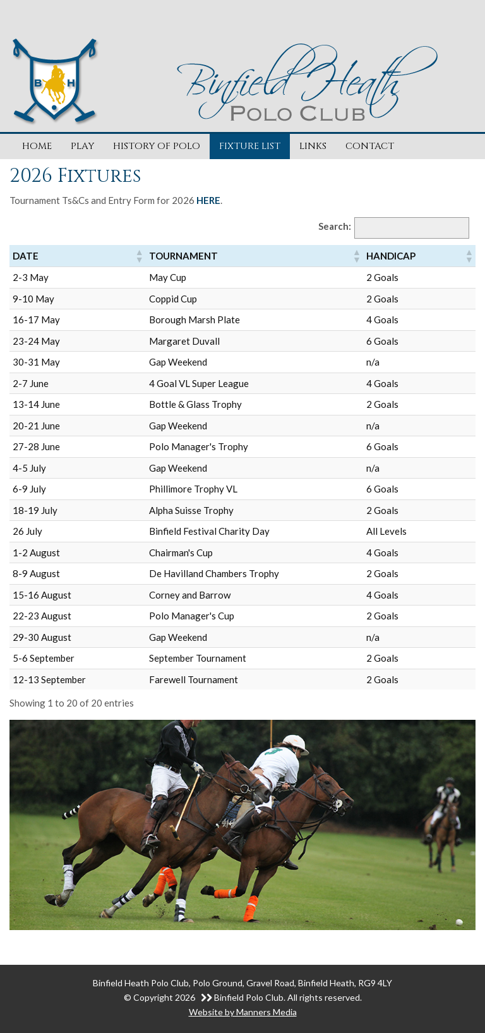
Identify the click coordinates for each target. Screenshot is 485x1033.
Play (82, 146)
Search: (334, 226)
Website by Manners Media (243, 1011)
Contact (369, 146)
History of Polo (156, 146)
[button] (139, 255)
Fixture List (249, 146)
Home (37, 146)
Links (312, 146)
